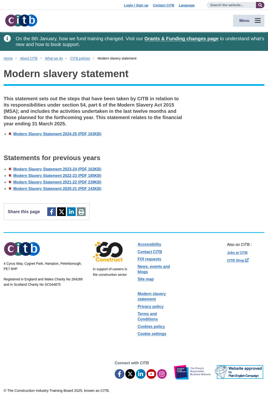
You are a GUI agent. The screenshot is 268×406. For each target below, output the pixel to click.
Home (8, 58)
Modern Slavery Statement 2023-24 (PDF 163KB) (57, 169)
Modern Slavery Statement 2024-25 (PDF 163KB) (57, 134)
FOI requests (149, 259)
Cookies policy (151, 327)
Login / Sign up (136, 5)
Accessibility (149, 244)
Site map (146, 279)
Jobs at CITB (237, 253)
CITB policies (80, 58)
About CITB (28, 58)
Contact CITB (163, 5)
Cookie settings (152, 334)
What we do (54, 58)
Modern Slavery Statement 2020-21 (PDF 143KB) (57, 189)
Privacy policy (151, 306)
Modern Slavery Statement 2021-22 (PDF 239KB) (57, 182)
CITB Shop (238, 260)
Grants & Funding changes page (181, 38)
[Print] (81, 211)
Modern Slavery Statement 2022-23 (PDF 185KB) (57, 176)
